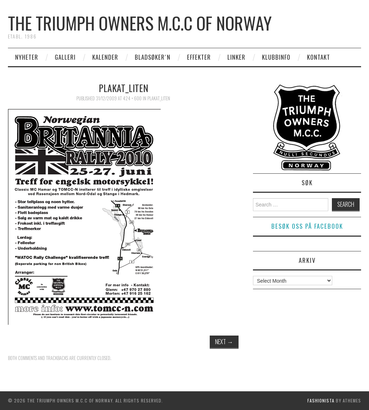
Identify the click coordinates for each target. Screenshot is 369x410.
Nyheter (26, 57)
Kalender (105, 57)
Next (224, 341)
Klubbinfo (276, 57)
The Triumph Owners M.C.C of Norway (140, 23)
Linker (236, 57)
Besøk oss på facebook (307, 226)
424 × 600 (132, 98)
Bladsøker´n (152, 57)
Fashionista (320, 400)
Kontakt (318, 57)
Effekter (199, 57)
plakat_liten (158, 98)
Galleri (65, 57)
